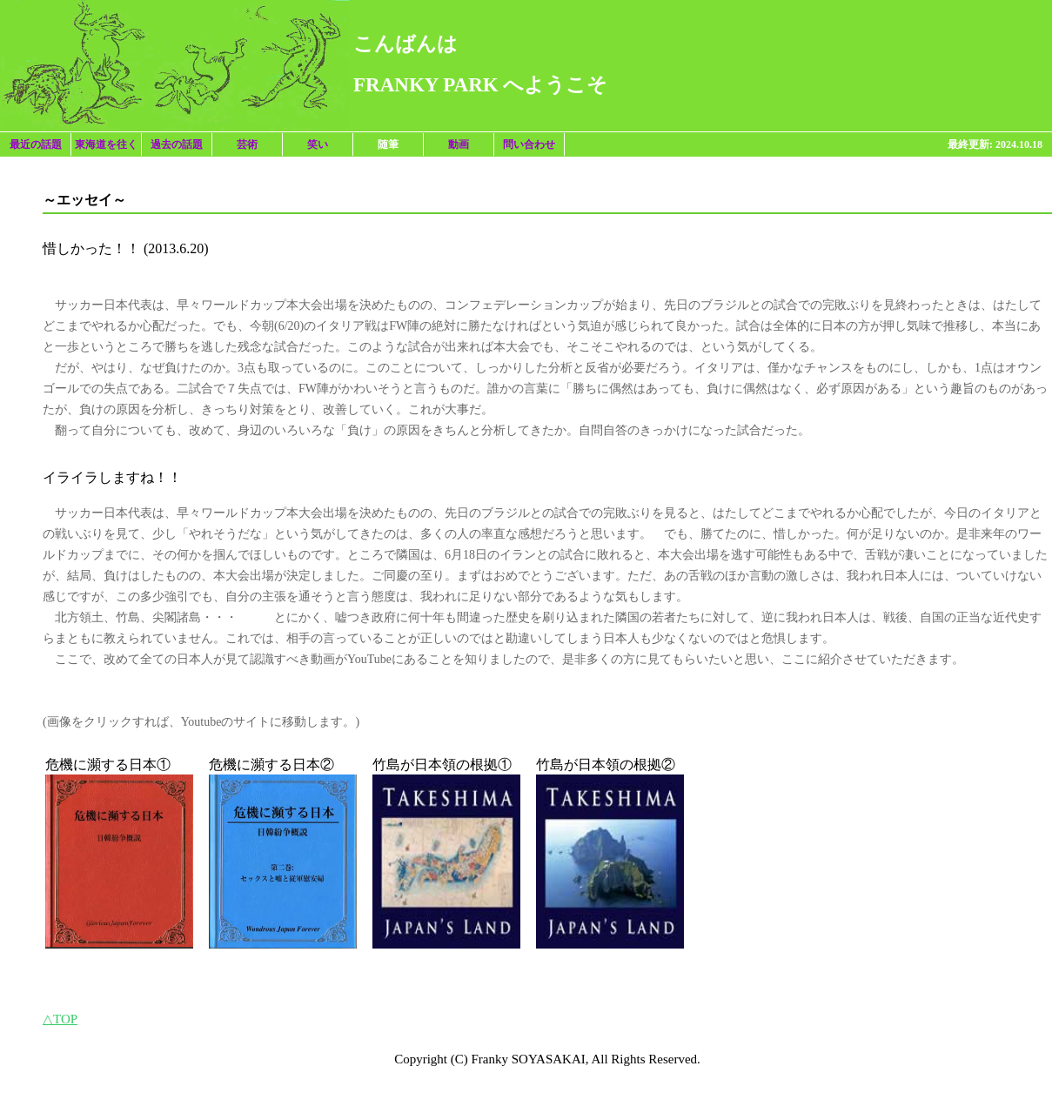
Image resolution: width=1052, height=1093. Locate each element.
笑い (317, 144)
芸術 (247, 144)
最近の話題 (36, 144)
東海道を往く (106, 144)
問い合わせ (529, 144)
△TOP (60, 1019)
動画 (458, 144)
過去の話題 (177, 144)
